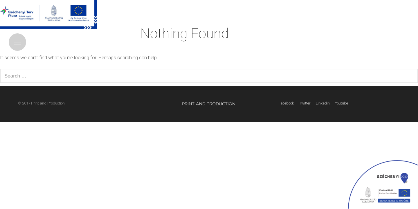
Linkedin (323, 103)
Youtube (341, 103)
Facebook (286, 103)
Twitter (305, 103)
